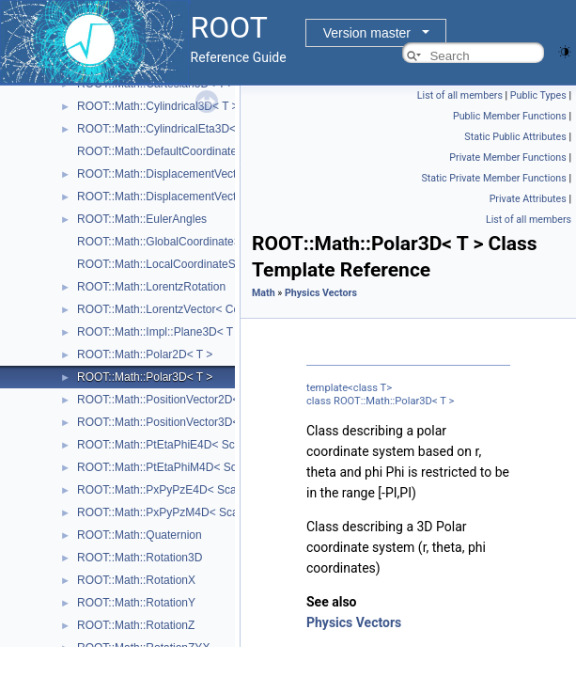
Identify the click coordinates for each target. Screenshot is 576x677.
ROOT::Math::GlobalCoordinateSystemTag (183, 241)
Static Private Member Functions (493, 178)
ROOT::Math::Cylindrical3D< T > (158, 106)
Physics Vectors (321, 293)
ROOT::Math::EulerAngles (142, 219)
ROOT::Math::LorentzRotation (151, 286)
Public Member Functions (510, 116)
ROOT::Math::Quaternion (139, 535)
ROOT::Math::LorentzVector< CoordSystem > (190, 309)
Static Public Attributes (515, 137)
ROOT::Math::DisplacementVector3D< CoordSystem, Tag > (225, 196)
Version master (367, 32)
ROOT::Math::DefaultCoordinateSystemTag (184, 151)
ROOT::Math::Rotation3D (139, 557)
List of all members (460, 95)
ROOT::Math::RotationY (136, 602)
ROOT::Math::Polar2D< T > (144, 354)
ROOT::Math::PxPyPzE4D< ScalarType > (180, 489)
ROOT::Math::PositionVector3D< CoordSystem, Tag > (211, 422)
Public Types (538, 95)
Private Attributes (528, 199)
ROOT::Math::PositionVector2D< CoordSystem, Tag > (211, 399)
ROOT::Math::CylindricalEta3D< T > (166, 128)
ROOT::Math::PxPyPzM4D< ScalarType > (181, 512)
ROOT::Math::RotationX (136, 580)
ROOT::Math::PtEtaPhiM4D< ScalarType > (183, 467)
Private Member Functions (507, 157)
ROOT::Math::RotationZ (136, 625)
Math (263, 293)
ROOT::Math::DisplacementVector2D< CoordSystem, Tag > (225, 174)
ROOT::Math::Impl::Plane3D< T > (159, 331)
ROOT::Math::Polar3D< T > (144, 377)
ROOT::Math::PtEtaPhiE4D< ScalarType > (182, 444)
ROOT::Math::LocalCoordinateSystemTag (180, 264)
